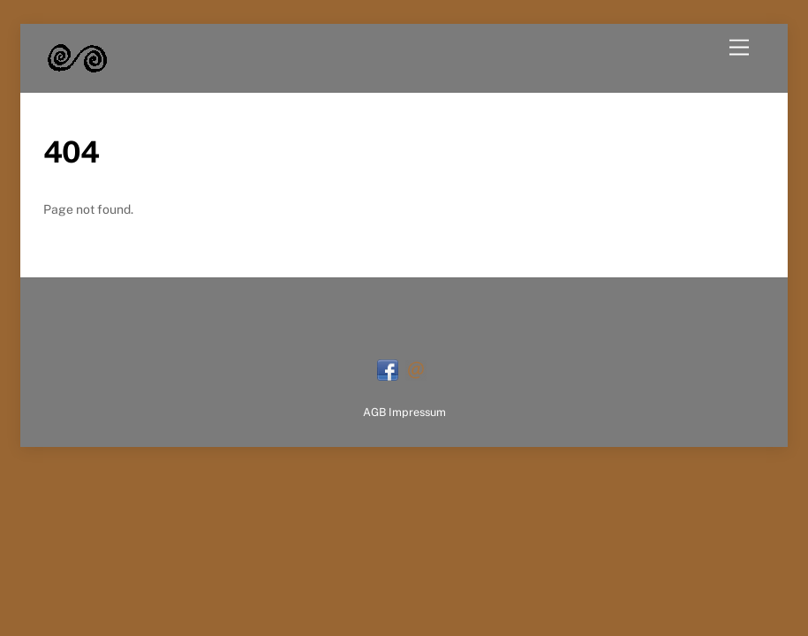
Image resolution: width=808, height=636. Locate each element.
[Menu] (739, 48)
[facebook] (387, 368)
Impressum (417, 412)
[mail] (416, 368)
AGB (374, 412)
